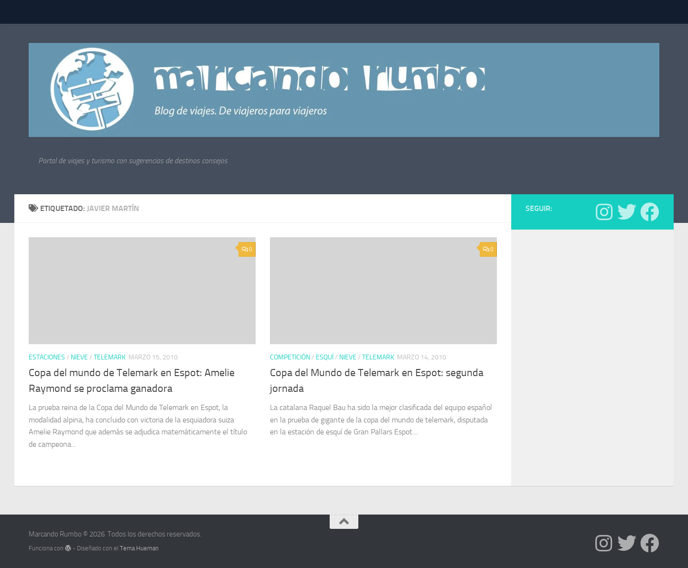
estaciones (47, 357)
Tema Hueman (139, 548)
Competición (290, 357)
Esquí (324, 357)
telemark (110, 357)
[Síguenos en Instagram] (603, 211)
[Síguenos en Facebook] (649, 211)
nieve (79, 357)
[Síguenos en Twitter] (626, 211)
